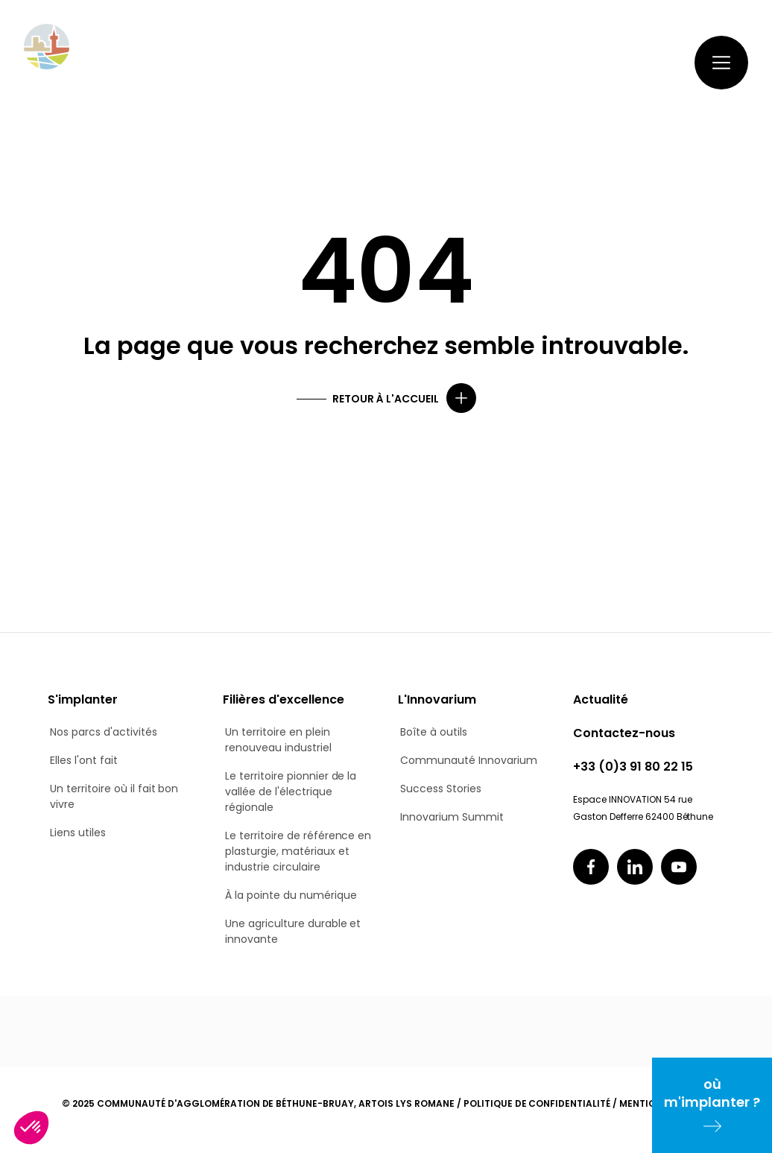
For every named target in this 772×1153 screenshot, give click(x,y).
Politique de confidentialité (536, 1103)
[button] (31, 1128)
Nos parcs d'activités (103, 731)
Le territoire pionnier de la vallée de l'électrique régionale (290, 791)
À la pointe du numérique (291, 895)
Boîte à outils (433, 731)
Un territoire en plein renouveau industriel (278, 739)
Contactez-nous (563, 62)
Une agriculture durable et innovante (293, 931)
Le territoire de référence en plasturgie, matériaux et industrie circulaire (298, 851)
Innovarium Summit (452, 816)
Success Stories (440, 788)
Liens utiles (78, 832)
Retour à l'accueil (385, 398)
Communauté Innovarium (468, 760)
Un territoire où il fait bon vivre (114, 796)
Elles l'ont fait (84, 760)
